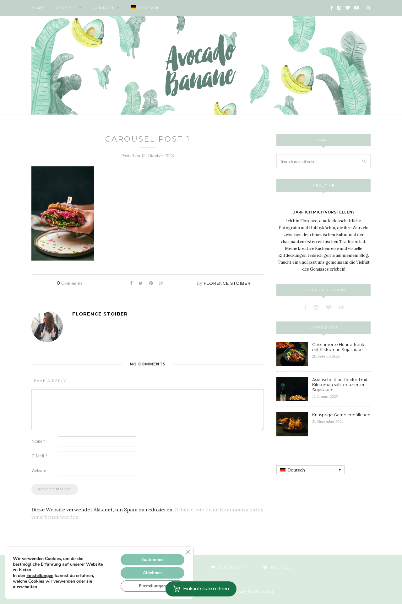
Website (38, 470)
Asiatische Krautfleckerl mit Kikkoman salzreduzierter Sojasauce (339, 384)
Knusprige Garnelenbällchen (341, 414)
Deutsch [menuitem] (296, 470)
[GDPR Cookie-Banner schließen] (188, 552)
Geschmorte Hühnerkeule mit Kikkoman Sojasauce (339, 347)
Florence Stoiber (227, 283)
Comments (70, 283)
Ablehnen (152, 573)
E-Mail (39, 456)
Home (38, 8)
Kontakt (103, 8)
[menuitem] (145, 8)
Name (38, 441)
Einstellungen (39, 576)
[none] (310, 469)
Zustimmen (152, 560)
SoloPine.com (260, 591)
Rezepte (66, 8)
